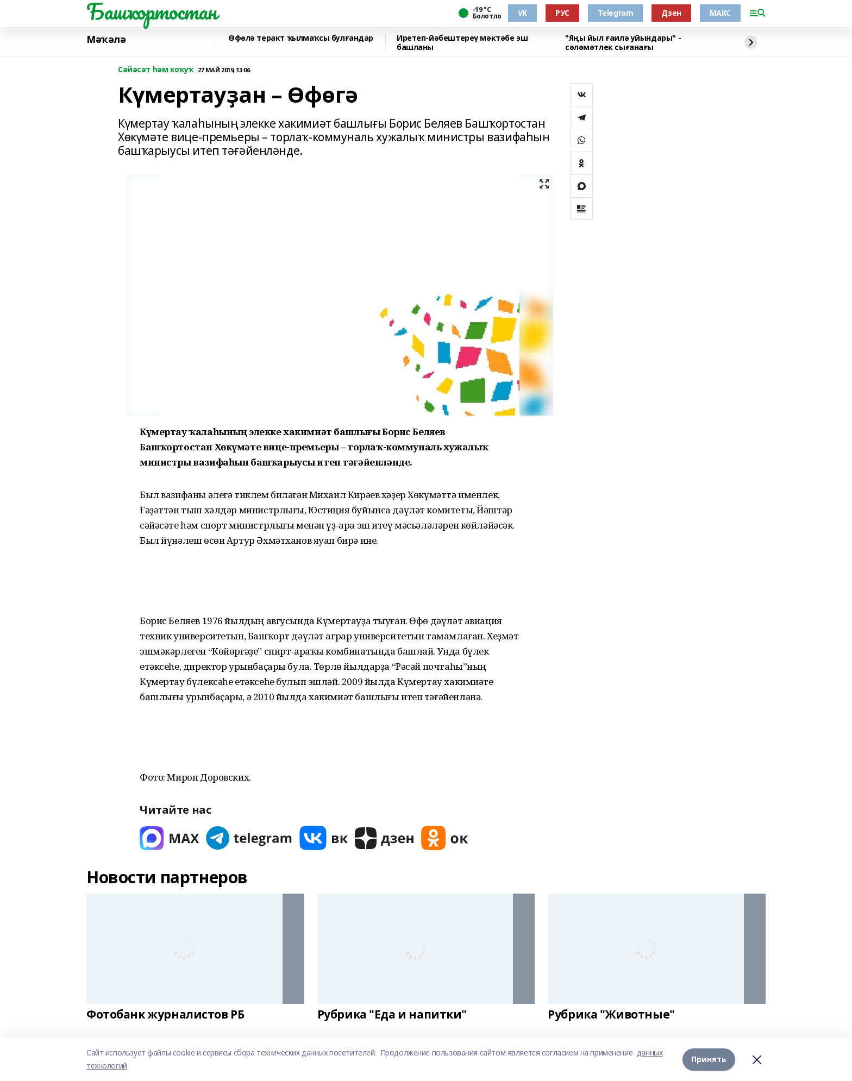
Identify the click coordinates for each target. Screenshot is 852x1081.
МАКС (720, 13)
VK (522, 13)
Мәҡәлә (106, 40)
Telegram (616, 13)
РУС (562, 13)
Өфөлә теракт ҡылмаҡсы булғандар (300, 38)
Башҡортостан (151, 11)
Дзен (671, 13)
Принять (708, 1059)
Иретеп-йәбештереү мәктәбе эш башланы (462, 43)
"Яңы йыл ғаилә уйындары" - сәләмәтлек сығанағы (623, 43)
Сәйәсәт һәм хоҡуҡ (155, 69)
